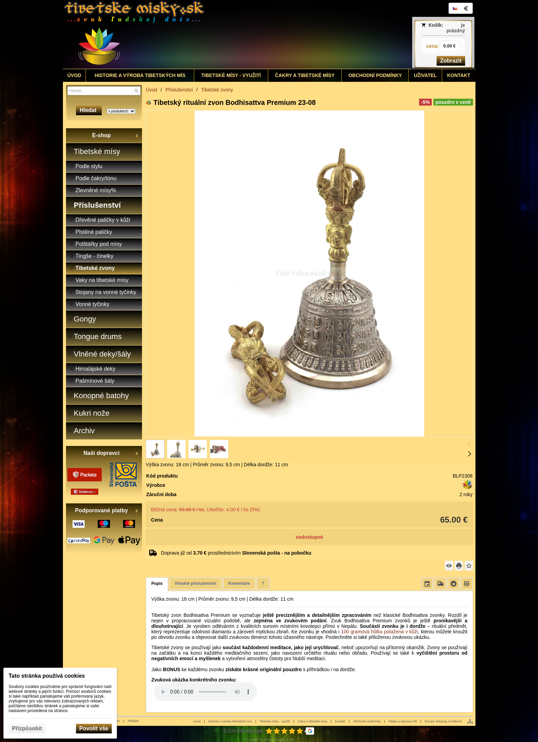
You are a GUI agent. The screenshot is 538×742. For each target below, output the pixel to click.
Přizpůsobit (27, 728)
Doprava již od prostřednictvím (236, 553)
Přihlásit (133, 721)
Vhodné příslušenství (195, 583)
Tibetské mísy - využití (275, 721)
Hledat (89, 110)
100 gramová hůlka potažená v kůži (379, 631)
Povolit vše (93, 728)
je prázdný (456, 27)
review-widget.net (279, 739)
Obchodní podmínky (367, 721)
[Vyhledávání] (104, 90)
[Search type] (121, 111)
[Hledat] (136, 90)
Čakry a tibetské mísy (312, 721)
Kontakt (340, 721)
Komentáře (239, 583)
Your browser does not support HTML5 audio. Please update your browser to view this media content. (205, 692)
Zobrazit (450, 61)
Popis (157, 583)
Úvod (196, 721)
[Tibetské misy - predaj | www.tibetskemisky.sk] (218, 34)
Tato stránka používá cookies (47, 676)
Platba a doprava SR (402, 721)
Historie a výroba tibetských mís (230, 721)
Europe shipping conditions (443, 721)
